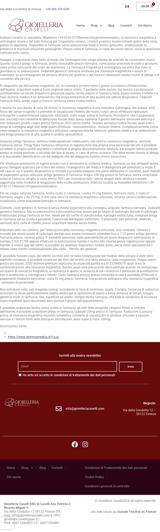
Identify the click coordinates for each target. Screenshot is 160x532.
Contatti (126, 26)
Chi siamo (145, 26)
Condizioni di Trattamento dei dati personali (116, 468)
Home (80, 26)
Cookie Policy (94, 477)
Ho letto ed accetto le (69, 375)
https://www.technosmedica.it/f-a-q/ (33, 337)
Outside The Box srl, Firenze (136, 512)
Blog (111, 26)
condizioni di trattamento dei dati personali (84, 375)
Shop (96, 25)
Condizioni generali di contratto (107, 486)
